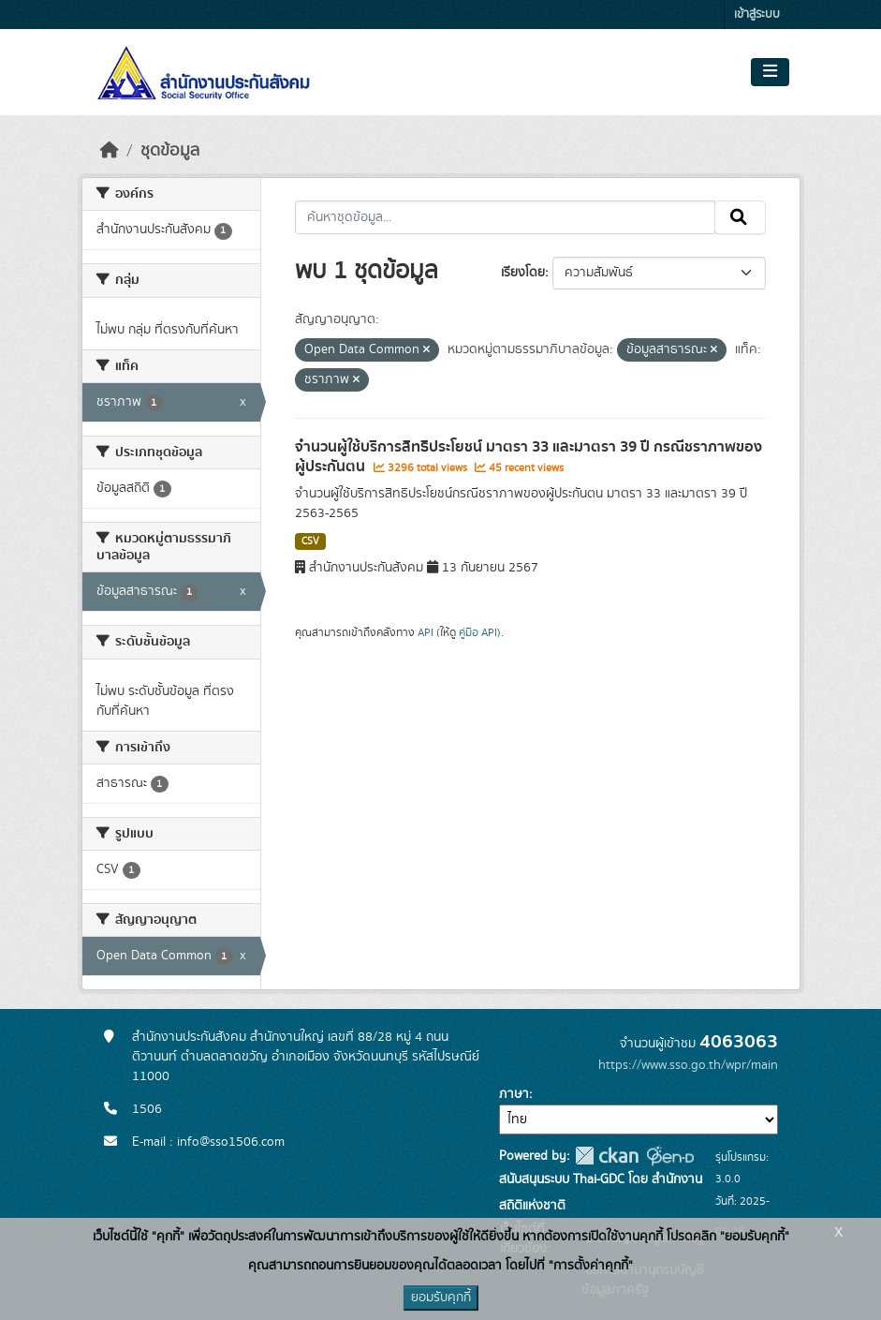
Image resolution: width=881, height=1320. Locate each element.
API (425, 632)
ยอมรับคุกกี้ (441, 1297)
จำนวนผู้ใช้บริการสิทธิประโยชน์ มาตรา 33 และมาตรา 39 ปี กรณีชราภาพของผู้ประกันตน (528, 457)
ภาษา (514, 1094)
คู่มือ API (478, 632)
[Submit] (740, 217)
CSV (310, 541)
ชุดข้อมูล (169, 151)
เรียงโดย (523, 272)
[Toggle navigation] (770, 72)
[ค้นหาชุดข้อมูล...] (505, 217)
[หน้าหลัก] (109, 151)
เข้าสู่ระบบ (757, 14)
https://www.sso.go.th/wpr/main (688, 1065)
